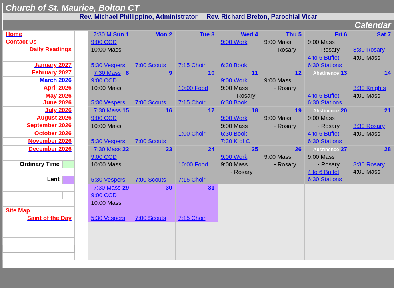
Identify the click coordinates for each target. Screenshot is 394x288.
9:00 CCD (104, 42)
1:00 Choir (192, 133)
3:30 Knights (369, 88)
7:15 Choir (192, 65)
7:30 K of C (235, 141)
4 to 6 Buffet (323, 57)
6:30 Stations (325, 65)
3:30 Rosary (369, 49)
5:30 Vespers (108, 102)
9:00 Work (234, 42)
